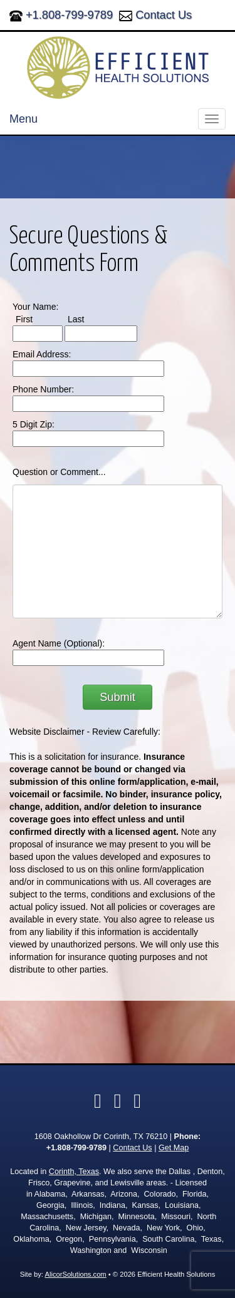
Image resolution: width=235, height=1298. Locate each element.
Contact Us (163, 15)
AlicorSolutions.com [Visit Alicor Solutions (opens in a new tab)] (75, 1274)
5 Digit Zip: (34, 424)
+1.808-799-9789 (69, 15)
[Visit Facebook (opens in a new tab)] (98, 1101)
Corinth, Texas (74, 1171)
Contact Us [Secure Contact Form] (132, 1147)
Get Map (174, 1147)
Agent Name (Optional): (59, 643)
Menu (23, 119)
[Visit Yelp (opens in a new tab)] (118, 1101)
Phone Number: (43, 389)
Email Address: (42, 354)
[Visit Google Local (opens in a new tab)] (137, 1101)
